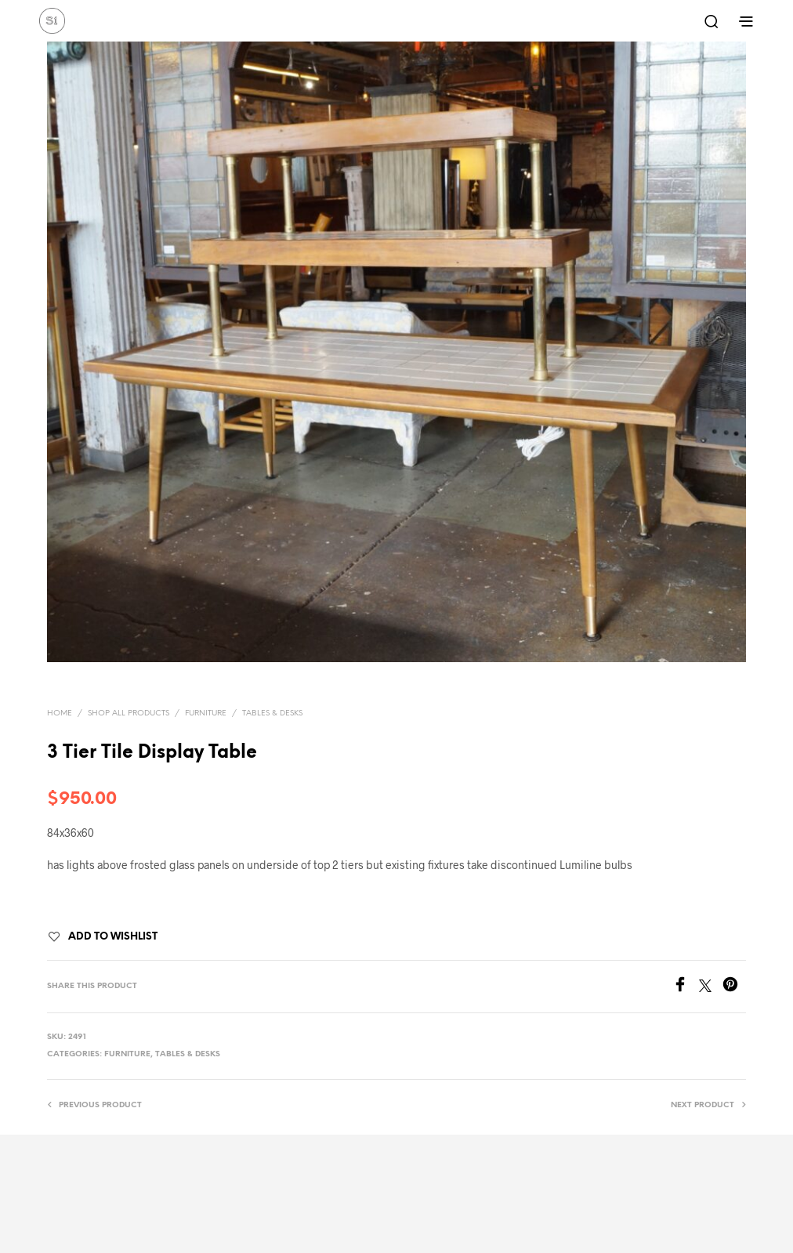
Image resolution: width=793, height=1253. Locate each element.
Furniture (205, 713)
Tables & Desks (272, 713)
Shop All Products (128, 713)
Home (59, 713)
